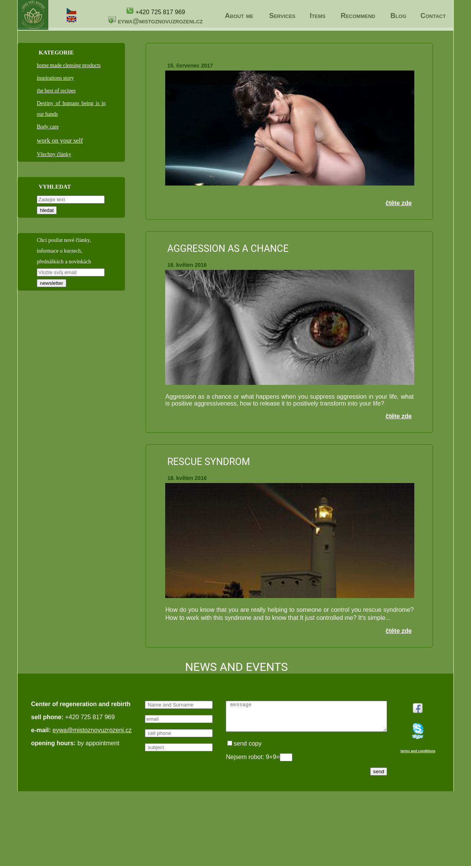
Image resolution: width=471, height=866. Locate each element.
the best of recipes (56, 91)
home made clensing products (69, 65)
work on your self (60, 140)
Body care (48, 127)
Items (317, 16)
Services (282, 16)
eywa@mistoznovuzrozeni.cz (160, 21)
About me (239, 16)
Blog (398, 16)
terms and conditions (48, 848)
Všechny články (54, 154)
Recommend (358, 16)
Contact (433, 16)
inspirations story (55, 78)
